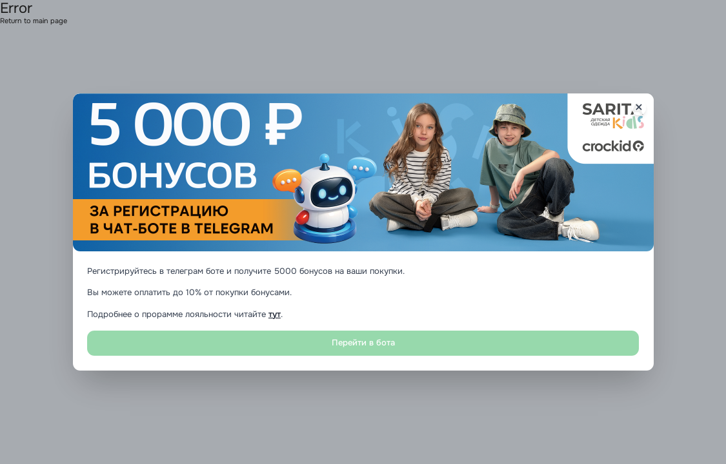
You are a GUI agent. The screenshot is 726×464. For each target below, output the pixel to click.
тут (274, 314)
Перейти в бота (363, 343)
